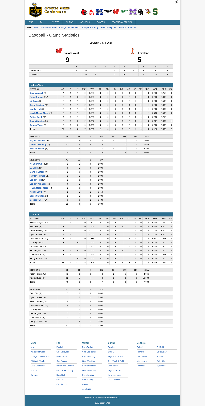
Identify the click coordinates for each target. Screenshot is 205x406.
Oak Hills (161, 361)
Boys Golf (61, 375)
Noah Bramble (37, 97)
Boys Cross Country (65, 366)
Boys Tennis (113, 366)
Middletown (142, 361)
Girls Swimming (89, 370)
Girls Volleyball (63, 352)
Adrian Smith (36, 117)
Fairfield (160, 347)
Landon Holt (36, 109)
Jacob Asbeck (36, 93)
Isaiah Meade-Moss (39, 113)
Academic (86, 389)
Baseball (111, 347)
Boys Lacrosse (114, 375)
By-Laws (132, 27)
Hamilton (140, 352)
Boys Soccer (62, 356)
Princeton (141, 366)
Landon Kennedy (38, 144)
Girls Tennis (61, 384)
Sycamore (161, 366)
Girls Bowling (88, 380)
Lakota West (142, 356)
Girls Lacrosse (114, 380)
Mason (160, 356)
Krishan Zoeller (37, 148)
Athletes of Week (49, 27)
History (122, 27)
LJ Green (34, 101)
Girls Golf (61, 380)
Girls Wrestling (88, 361)
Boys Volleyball (114, 370)
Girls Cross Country (65, 370)
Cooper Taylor (36, 125)
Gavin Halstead (37, 105)
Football (60, 347)
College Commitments (69, 27)
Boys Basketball (89, 347)
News (36, 27)
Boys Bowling (88, 375)
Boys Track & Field (116, 356)
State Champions (108, 27)
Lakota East (162, 352)
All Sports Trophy (90, 27)
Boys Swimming (89, 366)
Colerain (140, 347)
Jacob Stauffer (37, 121)
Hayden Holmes (37, 140)
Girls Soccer (62, 361)
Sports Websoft (112, 397)
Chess (85, 384)
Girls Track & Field (116, 361)
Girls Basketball (89, 352)
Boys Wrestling (88, 356)
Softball (111, 352)
